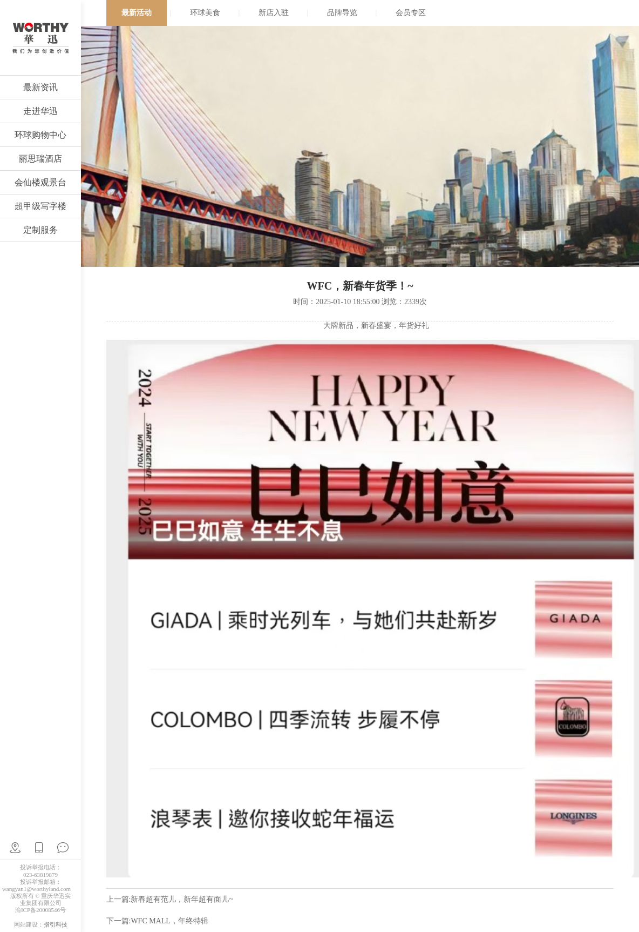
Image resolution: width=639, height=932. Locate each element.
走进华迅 (40, 111)
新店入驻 (274, 13)
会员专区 (411, 13)
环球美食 (205, 13)
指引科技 (55, 924)
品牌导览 (342, 13)
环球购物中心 (40, 134)
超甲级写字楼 (40, 206)
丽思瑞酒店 (40, 158)
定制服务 (40, 229)
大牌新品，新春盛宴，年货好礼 (376, 325)
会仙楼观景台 (40, 182)
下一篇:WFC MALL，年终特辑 (157, 921)
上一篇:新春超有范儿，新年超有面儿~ (169, 899)
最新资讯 (40, 87)
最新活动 (136, 13)
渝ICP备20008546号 (40, 910)
